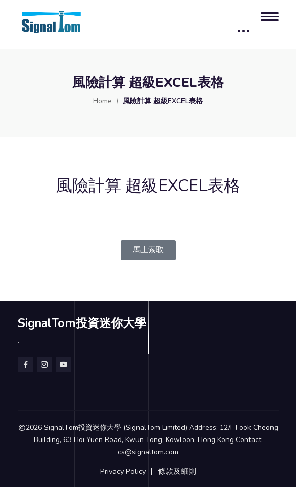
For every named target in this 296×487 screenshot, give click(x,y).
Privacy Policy (123, 471)
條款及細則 (177, 471)
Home (102, 101)
